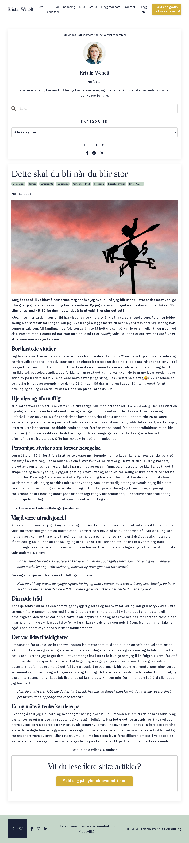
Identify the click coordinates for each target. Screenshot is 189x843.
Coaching (69, 7)
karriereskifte (46, 184)
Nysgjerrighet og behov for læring (61, 623)
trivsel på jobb (136, 184)
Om (41, 7)
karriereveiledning (81, 184)
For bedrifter (53, 9)
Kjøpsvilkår (87, 832)
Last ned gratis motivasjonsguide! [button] (167, 9)
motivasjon (99, 184)
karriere (32, 184)
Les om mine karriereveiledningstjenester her (54, 508)
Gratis (93, 7)
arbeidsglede (18, 184)
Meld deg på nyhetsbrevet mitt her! (94, 781)
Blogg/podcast (111, 7)
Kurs (82, 7)
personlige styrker (116, 184)
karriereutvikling (141, 406)
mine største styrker (63, 478)
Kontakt (129, 7)
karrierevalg (62, 184)
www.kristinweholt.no (98, 826)
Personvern (68, 826)
